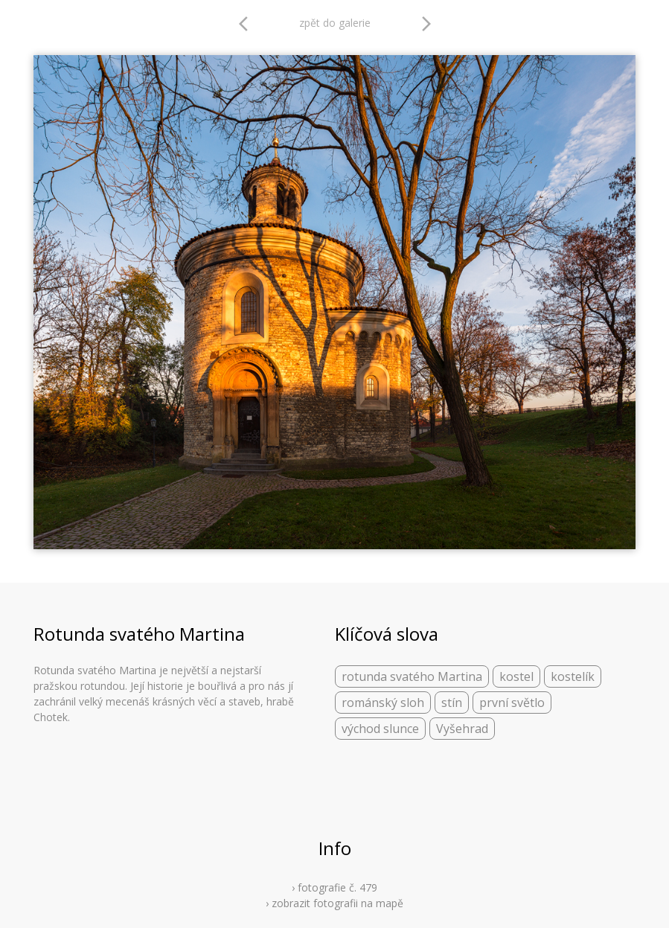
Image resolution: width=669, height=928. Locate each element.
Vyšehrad (462, 728)
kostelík (573, 676)
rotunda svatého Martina (412, 676)
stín (451, 702)
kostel (516, 676)
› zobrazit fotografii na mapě (334, 903)
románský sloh (383, 702)
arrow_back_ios (248, 24)
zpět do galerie (335, 23)
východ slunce (380, 728)
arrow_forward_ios (426, 24)
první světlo (512, 702)
